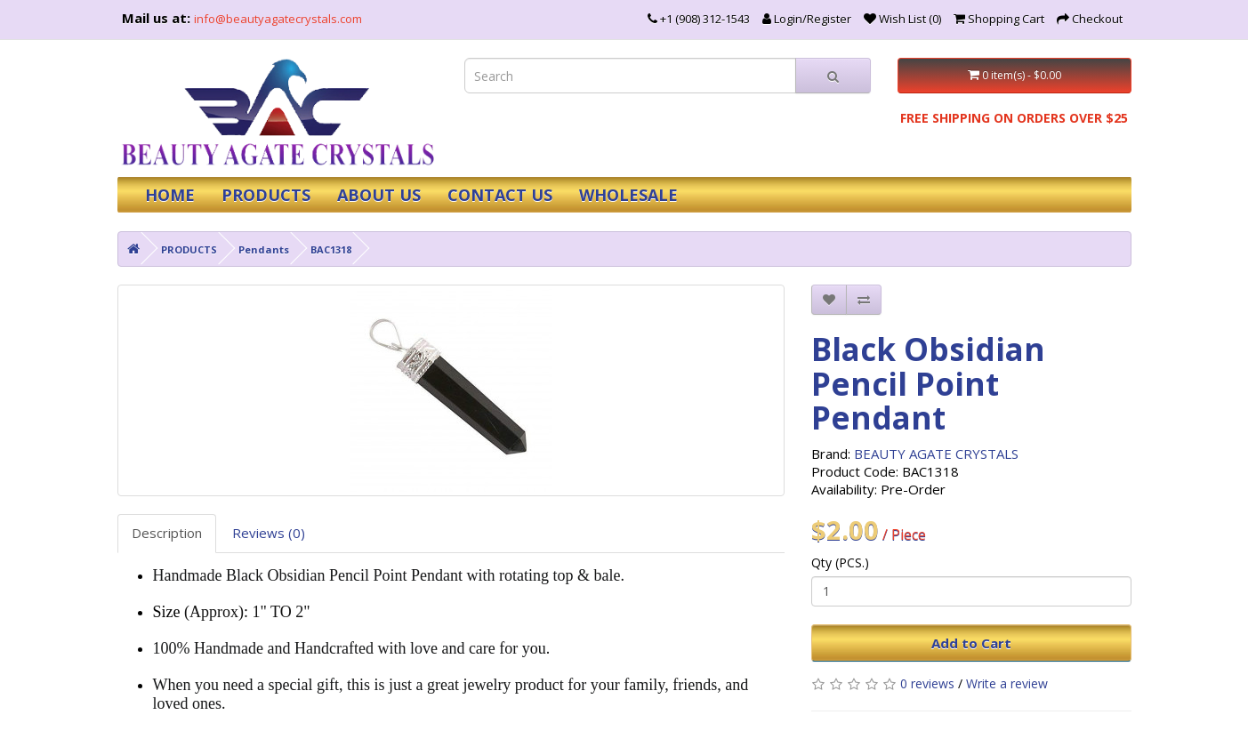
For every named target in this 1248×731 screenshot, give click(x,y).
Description (167, 533)
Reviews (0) (268, 533)
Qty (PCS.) (840, 562)
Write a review (1007, 683)
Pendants (263, 249)
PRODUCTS (265, 194)
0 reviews (927, 683)
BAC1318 (330, 249)
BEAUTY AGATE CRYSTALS (936, 453)
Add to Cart (971, 643)
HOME (170, 194)
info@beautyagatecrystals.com (278, 19)
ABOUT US (379, 194)
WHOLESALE (628, 194)
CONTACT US (499, 194)
